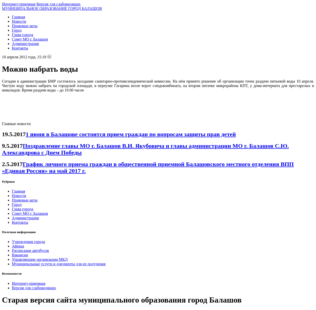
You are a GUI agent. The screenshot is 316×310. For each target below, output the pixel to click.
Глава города (22, 35)
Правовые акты (25, 26)
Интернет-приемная (19, 4)
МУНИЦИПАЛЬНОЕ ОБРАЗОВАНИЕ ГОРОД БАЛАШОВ (52, 8)
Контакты (20, 48)
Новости (19, 21)
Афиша (18, 246)
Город (17, 30)
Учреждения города (28, 242)
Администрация (25, 44)
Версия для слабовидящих (59, 4)
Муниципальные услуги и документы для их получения (58, 264)
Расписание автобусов (30, 250)
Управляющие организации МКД (40, 259)
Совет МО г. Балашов (30, 39)
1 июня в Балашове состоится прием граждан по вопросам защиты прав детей (131, 134)
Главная (18, 17)
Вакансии (20, 255)
